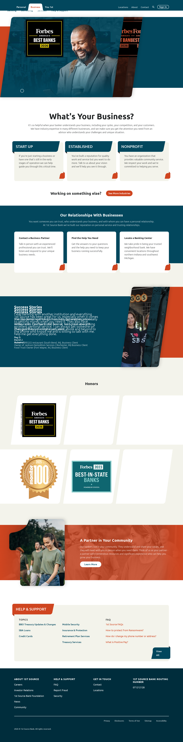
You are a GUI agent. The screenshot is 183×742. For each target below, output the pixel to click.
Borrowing (34, 13)
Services (48, 13)
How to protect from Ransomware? (124, 630)
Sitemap (148, 721)
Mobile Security (70, 624)
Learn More (90, 564)
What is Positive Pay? (117, 642)
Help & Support (66, 13)
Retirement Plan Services (76, 636)
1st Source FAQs (114, 624)
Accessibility (161, 721)
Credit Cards (26, 636)
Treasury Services (71, 642)
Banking (18, 13)
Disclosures (119, 721)
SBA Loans (24, 630)
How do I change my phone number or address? (131, 636)
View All (163, 653)
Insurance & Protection (74, 630)
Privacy (107, 721)
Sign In (163, 7)
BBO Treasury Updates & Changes (37, 624)
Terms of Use (134, 721)
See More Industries (119, 193)
